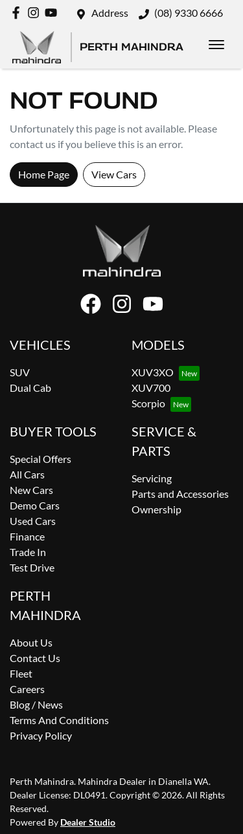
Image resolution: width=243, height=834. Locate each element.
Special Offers (40, 459)
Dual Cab (30, 387)
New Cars (31, 490)
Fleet (21, 673)
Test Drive (32, 567)
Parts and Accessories (180, 493)
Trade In (28, 552)
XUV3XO (153, 372)
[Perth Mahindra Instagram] (36, 12)
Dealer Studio (87, 822)
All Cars (27, 474)
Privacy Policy (41, 735)
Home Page (43, 174)
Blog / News (36, 704)
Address (109, 12)
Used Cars (33, 521)
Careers (27, 689)
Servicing (152, 478)
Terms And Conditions (59, 720)
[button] (216, 45)
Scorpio (148, 403)
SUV (20, 372)
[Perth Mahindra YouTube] (53, 12)
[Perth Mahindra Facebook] (18, 12)
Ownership (156, 509)
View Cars (114, 174)
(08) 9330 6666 (188, 12)
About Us (31, 642)
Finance (27, 536)
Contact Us (35, 658)
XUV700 (151, 387)
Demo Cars (35, 505)
